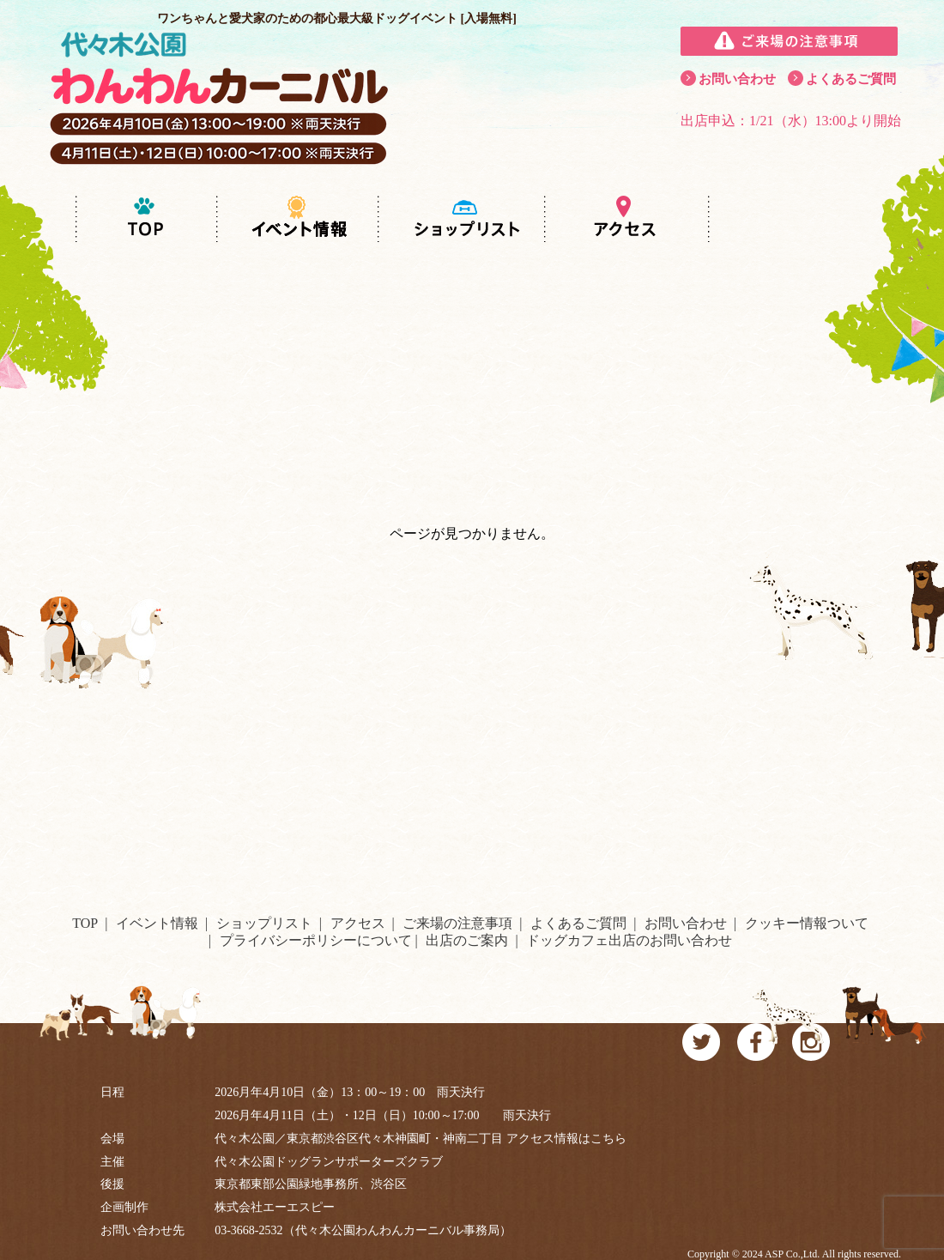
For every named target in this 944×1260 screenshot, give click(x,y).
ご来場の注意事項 (457, 923)
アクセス (357, 923)
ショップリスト (264, 923)
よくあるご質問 (851, 79)
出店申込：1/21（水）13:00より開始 (791, 120)
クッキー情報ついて (806, 923)
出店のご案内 (467, 940)
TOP (85, 923)
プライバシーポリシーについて (316, 940)
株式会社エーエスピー (275, 1207)
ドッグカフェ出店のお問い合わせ (629, 940)
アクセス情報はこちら (566, 1138)
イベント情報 (157, 923)
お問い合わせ (737, 79)
